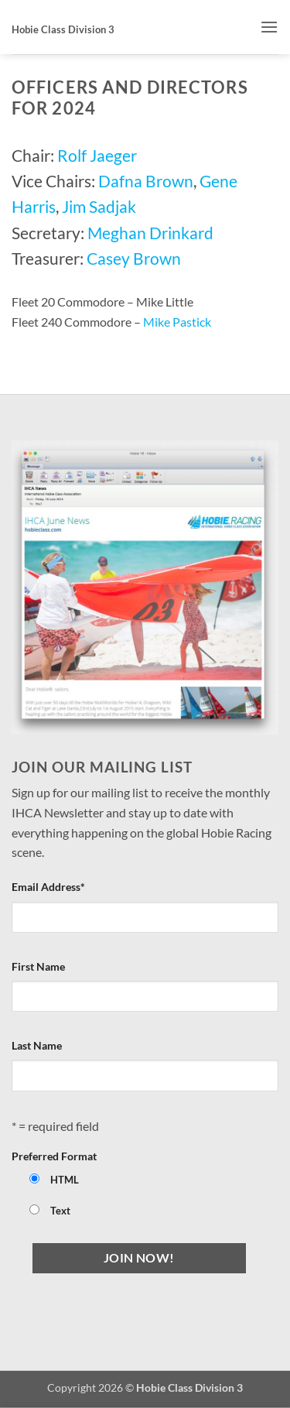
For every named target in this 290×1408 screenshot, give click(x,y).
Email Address (48, 886)
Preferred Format (54, 1156)
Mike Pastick (177, 321)
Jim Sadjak (99, 206)
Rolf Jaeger (97, 155)
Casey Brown (134, 258)
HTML (64, 1180)
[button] (269, 27)
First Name (38, 966)
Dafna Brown (145, 180)
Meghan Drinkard (150, 232)
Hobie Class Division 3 (63, 29)
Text (60, 1211)
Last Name (37, 1045)
